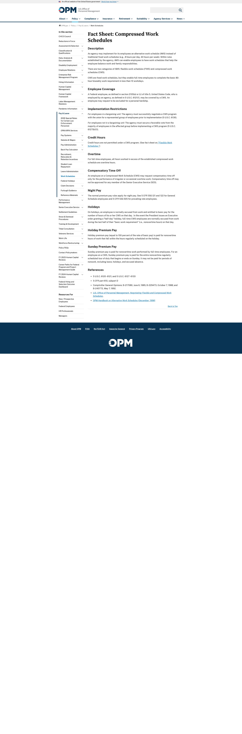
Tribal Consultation (66, 229)
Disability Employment (68, 65)
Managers (63, 316)
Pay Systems (66, 135)
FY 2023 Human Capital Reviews (69, 258)
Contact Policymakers (68, 253)
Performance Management (64, 201)
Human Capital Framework (65, 95)
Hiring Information (66, 82)
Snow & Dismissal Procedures (66, 218)
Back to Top (173, 306)
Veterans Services (66, 234)
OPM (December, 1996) (124, 300)
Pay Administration (68, 145)
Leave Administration (69, 171)
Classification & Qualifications (65, 52)
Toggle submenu (83, 47)
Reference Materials (69, 195)
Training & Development (69, 224)
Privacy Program (136, 329)
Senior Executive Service (69, 207)
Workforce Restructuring (69, 243)
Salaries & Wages (68, 140)
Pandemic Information (68, 109)
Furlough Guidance (69, 191)
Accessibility (165, 329)
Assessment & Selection (69, 46)
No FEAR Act (99, 329)
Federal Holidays (68, 181)
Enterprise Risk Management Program (68, 76)
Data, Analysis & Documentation (65, 59)
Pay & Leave (64, 113)
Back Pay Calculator (69, 150)
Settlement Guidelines (68, 212)
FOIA (87, 329)
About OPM (76, 329)
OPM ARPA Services (69, 131)
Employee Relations (67, 70)
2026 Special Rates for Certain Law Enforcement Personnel (69, 122)
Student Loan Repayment (66, 165)
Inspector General (117, 329)
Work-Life (63, 238)
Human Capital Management (65, 88)
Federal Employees (67, 306)
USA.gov (151, 329)
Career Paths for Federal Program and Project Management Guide (69, 267)
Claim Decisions (67, 186)
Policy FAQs (64, 248)
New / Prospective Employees (66, 300)
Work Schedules (68, 176)
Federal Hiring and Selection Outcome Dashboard (67, 284)
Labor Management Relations (67, 102)
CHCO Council (65, 36)
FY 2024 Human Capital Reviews (69, 275)
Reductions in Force (67, 41)
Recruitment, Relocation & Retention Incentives (69, 156)
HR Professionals (66, 311)
